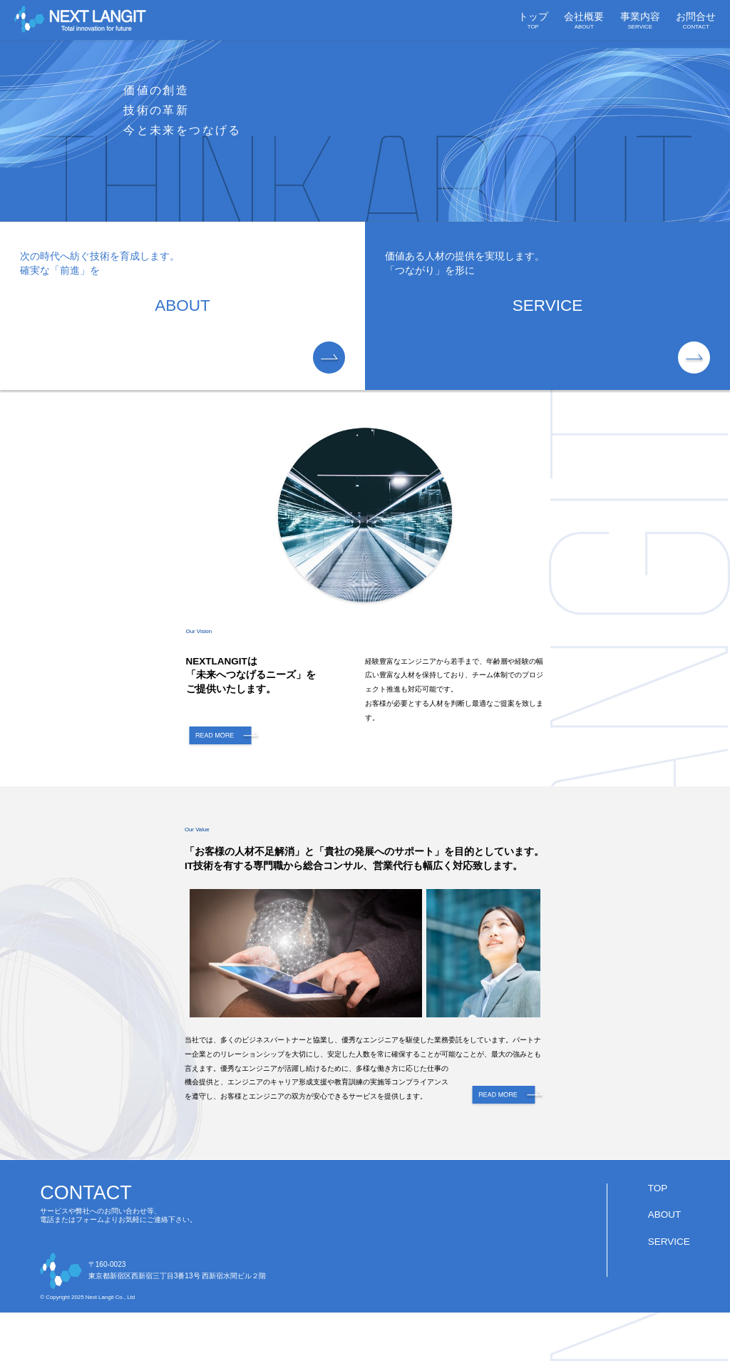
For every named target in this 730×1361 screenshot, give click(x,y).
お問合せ (696, 20)
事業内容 (640, 20)
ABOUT (665, 1214)
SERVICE (669, 1241)
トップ (533, 20)
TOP (658, 1188)
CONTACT (86, 1192)
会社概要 (584, 20)
